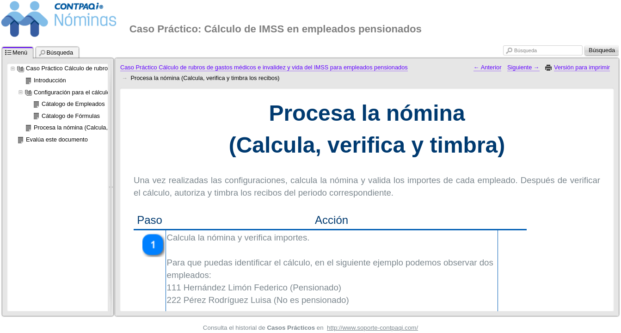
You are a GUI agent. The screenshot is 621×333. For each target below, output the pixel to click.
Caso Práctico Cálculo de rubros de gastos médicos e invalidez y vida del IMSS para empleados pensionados (264, 67)
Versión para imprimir (582, 67)
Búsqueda (525, 50)
